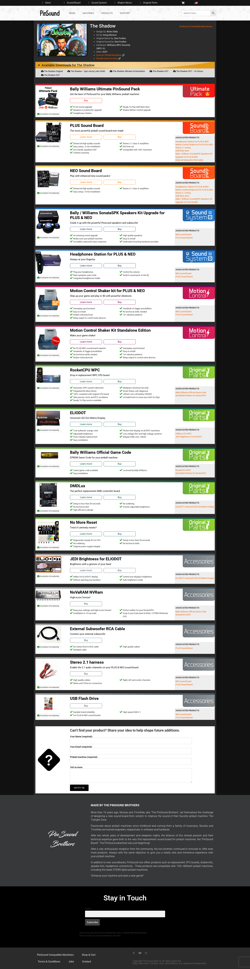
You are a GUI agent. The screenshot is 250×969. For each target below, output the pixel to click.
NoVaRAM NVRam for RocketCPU (191, 395)
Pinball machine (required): (84, 757)
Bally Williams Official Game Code (191, 392)
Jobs (71, 961)
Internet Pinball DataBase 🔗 (110, 55)
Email (87, 908)
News (72, 13)
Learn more (86, 137)
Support (125, 13)
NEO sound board (183, 234)
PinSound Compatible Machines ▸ (196, 26)
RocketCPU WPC (183, 470)
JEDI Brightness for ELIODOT (189, 436)
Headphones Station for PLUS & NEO (192, 141)
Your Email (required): (81, 747)
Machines (88, 13)
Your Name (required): (81, 736)
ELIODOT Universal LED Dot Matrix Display (195, 506)
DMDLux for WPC (183, 433)
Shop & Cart (88, 954)
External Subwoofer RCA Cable (189, 160)
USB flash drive (182, 150)
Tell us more (76, 767)
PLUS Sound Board (184, 237)
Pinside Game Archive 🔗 (108, 58)
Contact (86, 961)
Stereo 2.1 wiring (183, 147)
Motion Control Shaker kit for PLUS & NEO (194, 144)
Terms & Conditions (49, 961)
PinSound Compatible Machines (55, 954)
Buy (86, 100)
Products (107, 13)
